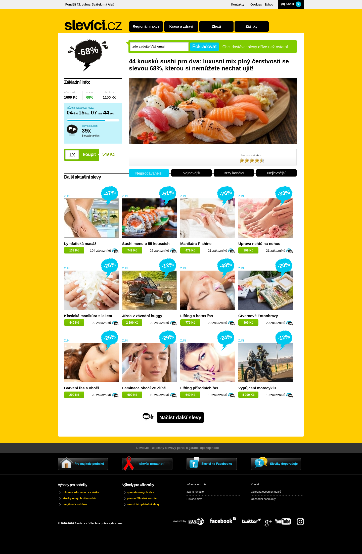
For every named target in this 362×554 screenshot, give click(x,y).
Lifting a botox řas (196, 316)
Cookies (256, 4)
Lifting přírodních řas (199, 388)
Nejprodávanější (148, 173)
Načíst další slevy (180, 417)
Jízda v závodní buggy (142, 316)
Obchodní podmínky (263, 498)
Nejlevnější (276, 173)
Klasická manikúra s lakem (88, 316)
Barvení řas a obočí (81, 388)
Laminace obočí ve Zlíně (144, 388)
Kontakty (237, 4)
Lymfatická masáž (80, 243)
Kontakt (255, 484)
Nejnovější (191, 173)
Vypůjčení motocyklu (257, 388)
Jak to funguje (195, 491)
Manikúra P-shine (195, 243)
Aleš (111, 4)
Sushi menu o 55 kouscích (145, 243)
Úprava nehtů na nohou (259, 243)
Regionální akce (146, 26)
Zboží (216, 26)
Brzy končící (234, 173)
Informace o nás (196, 484)
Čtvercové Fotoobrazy (258, 316)
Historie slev (194, 498)
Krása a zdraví (181, 26)
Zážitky (251, 26)
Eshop (269, 4)
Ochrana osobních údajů (266, 491)
